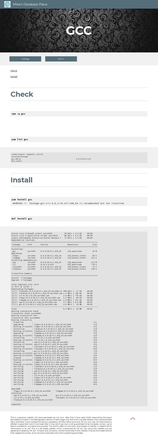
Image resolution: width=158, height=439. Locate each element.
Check (13, 70)
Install (13, 76)
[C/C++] (61, 58)
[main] (79, 30)
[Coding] (25, 58)
